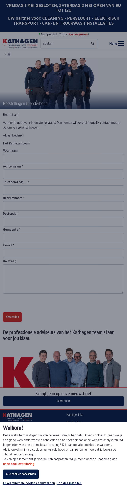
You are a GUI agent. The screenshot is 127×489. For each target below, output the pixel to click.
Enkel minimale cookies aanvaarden (29, 483)
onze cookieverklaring (19, 464)
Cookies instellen (69, 483)
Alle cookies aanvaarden (21, 474)
